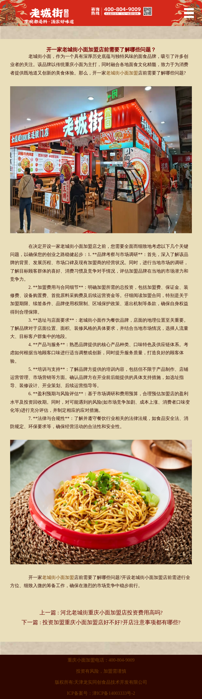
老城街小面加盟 (122, 73)
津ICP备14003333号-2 (113, 693)
